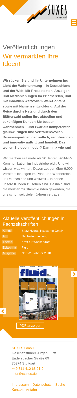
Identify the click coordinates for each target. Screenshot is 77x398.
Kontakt (17, 389)
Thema (7, 242)
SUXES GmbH (23, 348)
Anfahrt (31, 389)
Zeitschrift (9, 247)
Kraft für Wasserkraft (36, 242)
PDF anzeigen (30, 325)
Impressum (20, 384)
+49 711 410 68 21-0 (27, 369)
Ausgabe (9, 253)
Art (5, 236)
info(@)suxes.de (24, 374)
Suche (60, 384)
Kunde (7, 230)
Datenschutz (42, 384)
